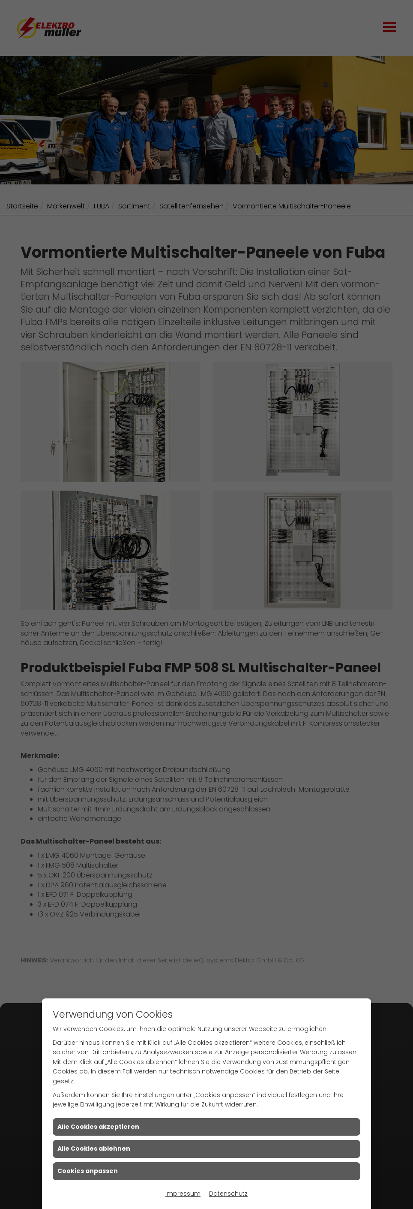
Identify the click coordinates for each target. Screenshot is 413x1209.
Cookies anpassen (87, 1171)
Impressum (183, 1193)
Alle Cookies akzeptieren (98, 1126)
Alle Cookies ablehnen (93, 1148)
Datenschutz (228, 1193)
